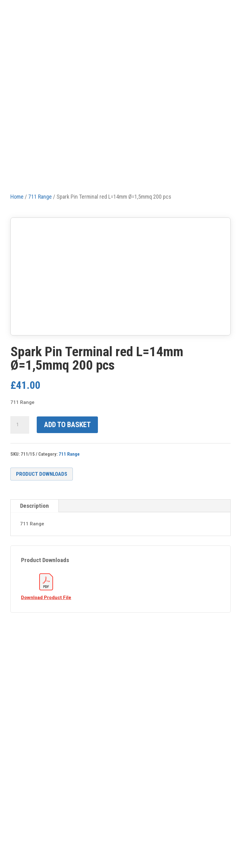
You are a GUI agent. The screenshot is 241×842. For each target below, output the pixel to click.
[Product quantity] (19, 425)
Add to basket (67, 425)
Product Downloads (41, 474)
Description (34, 505)
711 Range (69, 454)
